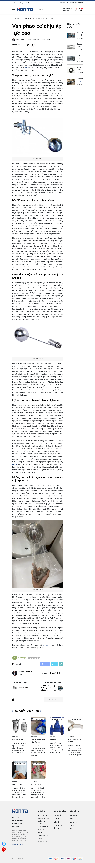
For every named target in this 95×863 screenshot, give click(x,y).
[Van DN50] (57, 726)
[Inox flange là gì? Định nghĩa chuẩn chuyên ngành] (71, 59)
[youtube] (61, 673)
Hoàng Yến (26, 40)
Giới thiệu (57, 818)
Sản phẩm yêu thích (25, 3)
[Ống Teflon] (19, 770)
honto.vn (46, 645)
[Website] (53, 673)
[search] (48, 9)
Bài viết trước (19, 683)
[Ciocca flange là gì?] (71, 47)
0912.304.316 (42, 815)
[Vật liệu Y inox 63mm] (75, 726)
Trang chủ (57, 815)
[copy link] (37, 45)
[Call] (4, 849)
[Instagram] (59, 673)
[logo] (25, 9)
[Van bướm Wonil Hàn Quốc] (38, 726)
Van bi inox (73, 822)
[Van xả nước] (19, 726)
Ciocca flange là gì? (80, 46)
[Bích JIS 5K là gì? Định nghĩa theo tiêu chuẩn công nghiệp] (71, 35)
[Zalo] (4, 844)
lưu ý (27, 68)
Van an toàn (74, 815)
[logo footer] (20, 811)
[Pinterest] (57, 673)
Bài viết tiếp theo (54, 683)
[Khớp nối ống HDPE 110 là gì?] (71, 82)
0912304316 (66, 2)
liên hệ (14, 464)
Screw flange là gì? (80, 69)
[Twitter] (55, 673)
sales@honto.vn (78, 2)
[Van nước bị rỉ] (38, 770)
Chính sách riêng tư (58, 827)
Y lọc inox (73, 818)
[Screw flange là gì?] (71, 70)
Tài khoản (15, 3)
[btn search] (57, 9)
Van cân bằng (72, 827)
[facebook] (50, 673)
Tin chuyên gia (20, 719)
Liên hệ (56, 822)
